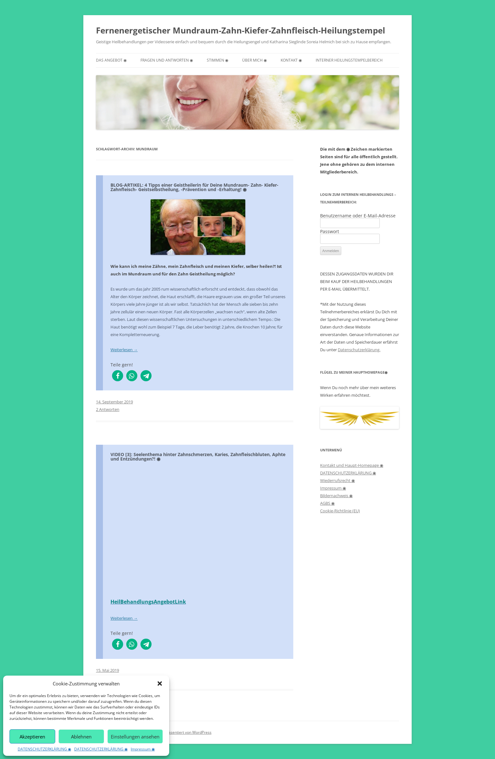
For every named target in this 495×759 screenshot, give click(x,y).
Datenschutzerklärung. (359, 349)
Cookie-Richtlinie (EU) (340, 511)
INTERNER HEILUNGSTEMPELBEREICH (349, 60)
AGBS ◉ (327, 503)
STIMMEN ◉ (217, 60)
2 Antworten (107, 409)
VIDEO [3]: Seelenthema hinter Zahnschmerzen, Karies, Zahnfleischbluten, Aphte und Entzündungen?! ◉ (197, 456)
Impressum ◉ (143, 749)
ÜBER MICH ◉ (254, 60)
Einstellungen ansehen (135, 736)
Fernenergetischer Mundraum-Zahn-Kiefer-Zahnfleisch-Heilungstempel (240, 30)
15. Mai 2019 (107, 670)
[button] (160, 683)
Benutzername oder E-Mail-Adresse (358, 216)
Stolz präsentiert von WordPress (183, 732)
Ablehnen (81, 736)
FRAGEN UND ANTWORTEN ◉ (166, 60)
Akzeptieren (32, 736)
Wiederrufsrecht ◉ (337, 480)
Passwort (329, 231)
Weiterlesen (124, 349)
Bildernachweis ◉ (336, 495)
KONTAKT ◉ (291, 60)
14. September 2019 (114, 402)
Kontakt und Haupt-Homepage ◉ (351, 465)
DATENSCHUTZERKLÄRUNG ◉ (44, 749)
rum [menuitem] (165, 289)
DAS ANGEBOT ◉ (111, 60)
